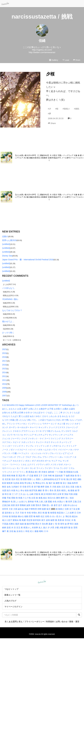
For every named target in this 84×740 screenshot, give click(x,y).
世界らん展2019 (9, 240)
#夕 (49, 109)
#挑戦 (76, 109)
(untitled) (6, 244)
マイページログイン (13, 606)
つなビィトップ (11, 589)
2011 (4, 380)
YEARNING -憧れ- (10, 299)
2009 (4, 388)
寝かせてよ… (8, 321)
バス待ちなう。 (9, 288)
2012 (4, 376)
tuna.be (42, 581)
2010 (4, 384)
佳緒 (42, 41)
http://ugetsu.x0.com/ (42, 50)
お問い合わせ (62, 621)
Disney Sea (7, 256)
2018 (4, 357)
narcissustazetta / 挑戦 (42, 16)
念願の (5, 236)
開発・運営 (74, 621)
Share (76, 60)
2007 (4, 395)
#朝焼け (66, 109)
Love (65, 60)
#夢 (49, 113)
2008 (4, 392)
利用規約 (50, 621)
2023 (4, 349)
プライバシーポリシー (34, 621)
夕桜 (50, 74)
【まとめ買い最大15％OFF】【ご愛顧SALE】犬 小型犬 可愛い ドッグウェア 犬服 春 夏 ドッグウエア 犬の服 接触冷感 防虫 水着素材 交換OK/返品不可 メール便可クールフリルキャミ (49, 157)
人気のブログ (10, 601)
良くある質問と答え (14, 621)
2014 (4, 372)
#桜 (56, 109)
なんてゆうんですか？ (12, 310)
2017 (4, 361)
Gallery (53, 60)
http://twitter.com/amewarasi (42, 52)
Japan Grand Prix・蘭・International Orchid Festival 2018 (27, 259)
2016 (4, 365)
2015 (4, 368)
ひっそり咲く (8, 332)
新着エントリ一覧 (12, 595)
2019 (4, 353)
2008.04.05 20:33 (55, 118)
